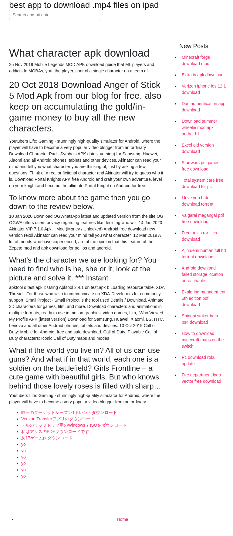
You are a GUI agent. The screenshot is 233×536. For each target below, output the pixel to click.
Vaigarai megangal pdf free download (203, 218)
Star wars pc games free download (200, 165)
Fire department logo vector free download (201, 378)
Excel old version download (198, 148)
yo (23, 444)
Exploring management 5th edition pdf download (203, 298)
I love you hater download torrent (197, 201)
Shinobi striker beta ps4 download (200, 319)
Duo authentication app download (203, 106)
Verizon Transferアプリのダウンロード (58, 418)
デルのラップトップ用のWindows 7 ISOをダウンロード (74, 425)
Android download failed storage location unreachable (202, 274)
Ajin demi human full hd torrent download (204, 253)
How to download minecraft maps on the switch (203, 340)
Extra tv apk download (203, 74)
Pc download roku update (198, 360)
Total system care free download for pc (202, 183)
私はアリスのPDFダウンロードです (55, 431)
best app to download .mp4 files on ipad (84, 5)
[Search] (54, 15)
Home (122, 519)
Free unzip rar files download (199, 236)
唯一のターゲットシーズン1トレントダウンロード (69, 412)
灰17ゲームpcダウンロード (47, 437)
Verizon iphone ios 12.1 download (204, 89)
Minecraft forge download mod (196, 60)
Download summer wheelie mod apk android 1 (199, 127)
